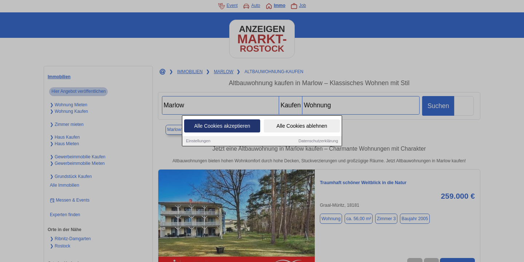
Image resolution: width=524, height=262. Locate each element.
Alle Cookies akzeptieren (222, 127)
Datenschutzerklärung (318, 141)
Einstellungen (198, 141)
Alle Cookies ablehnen (302, 127)
